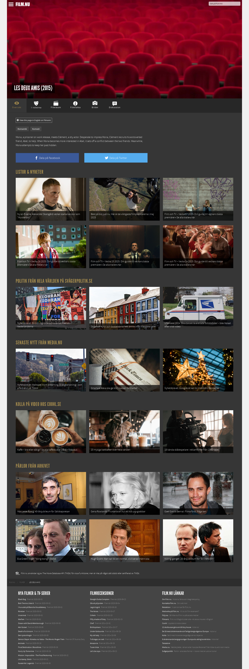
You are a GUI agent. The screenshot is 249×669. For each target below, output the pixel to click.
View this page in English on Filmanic (34, 120)
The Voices (94, 611)
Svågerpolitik (167, 651)
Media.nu (166, 647)
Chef (92, 623)
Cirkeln (93, 615)
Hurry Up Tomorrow (26, 651)
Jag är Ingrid (95, 607)
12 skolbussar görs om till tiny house (176, 627)
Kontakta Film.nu (169, 603)
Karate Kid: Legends (26, 663)
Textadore (166, 643)
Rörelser (21, 611)
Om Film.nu (167, 599)
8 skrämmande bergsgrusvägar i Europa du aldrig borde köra (186, 639)
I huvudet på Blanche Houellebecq (32, 607)
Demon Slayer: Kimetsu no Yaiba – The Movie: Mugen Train (41, 639)
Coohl (164, 623)
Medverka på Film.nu (170, 611)
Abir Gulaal (22, 627)
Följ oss (165, 615)
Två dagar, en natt (97, 639)
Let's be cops (95, 651)
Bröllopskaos (95, 627)
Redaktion (166, 607)
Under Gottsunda (97, 631)
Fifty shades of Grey (98, 619)
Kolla (164, 635)
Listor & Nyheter (30, 172)
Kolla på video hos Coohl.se (38, 404)
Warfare (21, 619)
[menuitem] (12, 582)
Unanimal (22, 615)
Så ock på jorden (96, 603)
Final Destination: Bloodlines (29, 647)
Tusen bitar (94, 647)
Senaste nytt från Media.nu (39, 343)
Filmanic (165, 619)
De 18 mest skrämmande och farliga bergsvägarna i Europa (185, 631)
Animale (21, 643)
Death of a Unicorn (25, 631)
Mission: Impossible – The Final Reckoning (35, 655)
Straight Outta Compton (99, 599)
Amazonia (94, 643)
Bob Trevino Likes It (26, 603)
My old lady (94, 635)
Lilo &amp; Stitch (25, 659)
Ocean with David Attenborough (31, 623)
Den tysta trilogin (25, 635)
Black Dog (22, 599)
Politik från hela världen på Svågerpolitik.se (54, 281)
